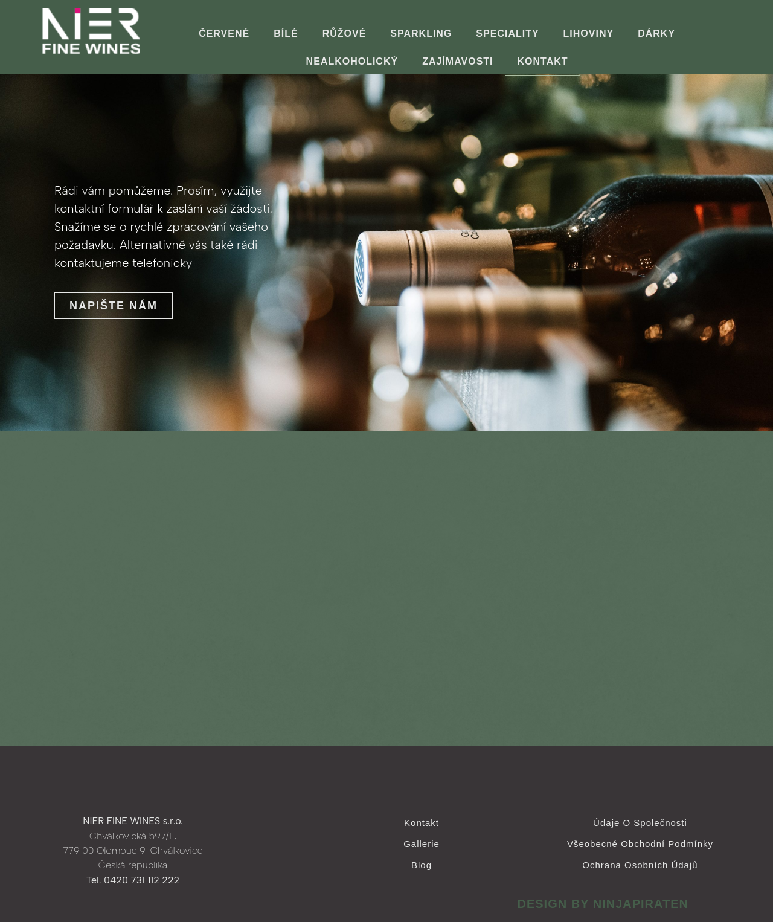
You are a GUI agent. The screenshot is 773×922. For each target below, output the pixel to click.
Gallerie (421, 844)
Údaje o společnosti (640, 822)
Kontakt (543, 61)
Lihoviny (588, 33)
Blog (421, 865)
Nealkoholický (352, 61)
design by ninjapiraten (602, 904)
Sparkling (421, 33)
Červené (224, 33)
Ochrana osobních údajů (640, 865)
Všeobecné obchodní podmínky (640, 844)
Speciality (507, 33)
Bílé (286, 33)
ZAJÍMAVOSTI (457, 61)
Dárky (656, 33)
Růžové (344, 33)
